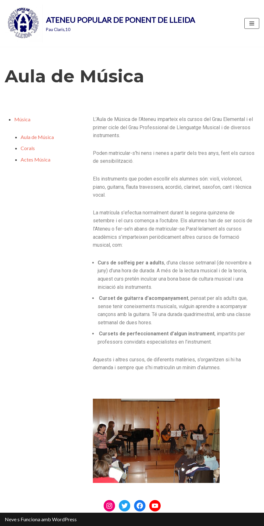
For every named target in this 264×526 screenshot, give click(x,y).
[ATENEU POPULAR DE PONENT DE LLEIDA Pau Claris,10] (100, 23)
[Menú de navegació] (251, 23)
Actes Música (35, 159)
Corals (28, 148)
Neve (10, 519)
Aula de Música (37, 137)
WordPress (64, 519)
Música (22, 119)
